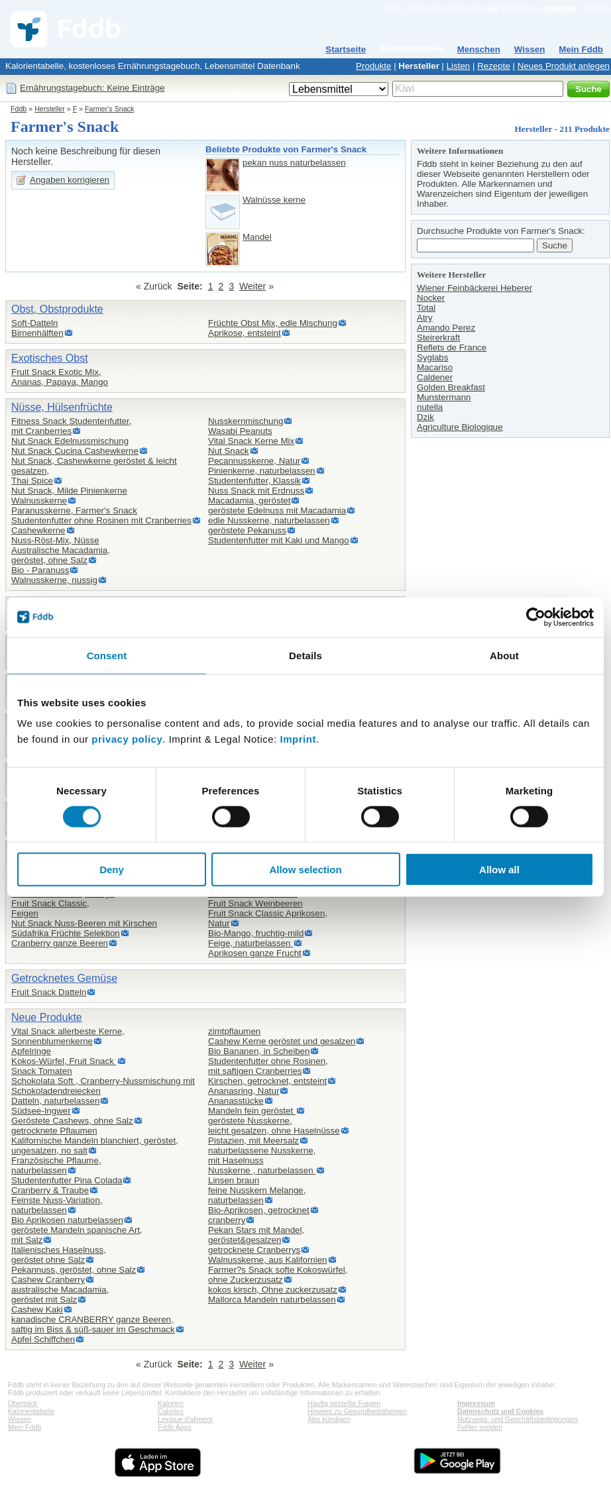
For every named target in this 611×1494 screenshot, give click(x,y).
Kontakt (487, 8)
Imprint (298, 739)
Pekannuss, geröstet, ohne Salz (73, 1270)
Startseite (345, 49)
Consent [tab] (107, 655)
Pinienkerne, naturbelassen (261, 471)
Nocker (431, 298)
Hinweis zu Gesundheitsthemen (357, 1411)
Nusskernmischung (245, 421)
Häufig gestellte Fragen (343, 1403)
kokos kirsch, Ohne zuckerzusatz (272, 1290)
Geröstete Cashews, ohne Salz (72, 1121)
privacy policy (126, 739)
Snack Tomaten (41, 1071)
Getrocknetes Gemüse (64, 978)
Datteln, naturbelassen (55, 1101)
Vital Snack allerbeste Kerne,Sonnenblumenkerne (68, 1036)
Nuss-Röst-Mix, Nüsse (55, 540)
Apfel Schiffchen (43, 1339)
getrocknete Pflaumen (54, 1131)
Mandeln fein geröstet (252, 1111)
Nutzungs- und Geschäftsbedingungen (517, 1419)
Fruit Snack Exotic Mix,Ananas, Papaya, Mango (59, 377)
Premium (520, 8)
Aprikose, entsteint (244, 333)
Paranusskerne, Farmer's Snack (74, 510)
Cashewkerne (38, 530)
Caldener (435, 377)
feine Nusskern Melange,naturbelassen (257, 1195)
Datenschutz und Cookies (500, 1411)
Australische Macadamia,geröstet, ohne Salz (60, 555)
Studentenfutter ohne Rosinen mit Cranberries (101, 520)
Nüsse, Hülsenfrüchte (62, 407)
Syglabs (432, 357)
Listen (459, 66)
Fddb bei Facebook (438, 8)
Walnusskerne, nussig (54, 580)
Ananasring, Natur (243, 1091)
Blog (393, 8)
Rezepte (493, 66)
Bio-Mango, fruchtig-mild (256, 933)
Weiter (252, 286)
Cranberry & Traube (50, 1190)
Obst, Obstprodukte (57, 309)
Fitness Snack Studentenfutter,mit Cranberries (71, 426)
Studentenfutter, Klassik (254, 481)
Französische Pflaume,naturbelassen (56, 1165)
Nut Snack (228, 451)
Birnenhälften (37, 333)
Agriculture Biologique (460, 427)
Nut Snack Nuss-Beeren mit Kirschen (84, 923)
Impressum (476, 1403)
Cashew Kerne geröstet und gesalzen (281, 1041)
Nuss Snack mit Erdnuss (256, 491)
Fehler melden (479, 1427)
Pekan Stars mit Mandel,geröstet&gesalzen (256, 1235)
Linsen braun (233, 1180)
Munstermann (444, 397)
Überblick (22, 1403)
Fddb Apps (175, 1427)
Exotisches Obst (49, 358)
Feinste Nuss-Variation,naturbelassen (57, 1205)
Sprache (596, 8)
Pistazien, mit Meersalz (253, 1141)
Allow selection (305, 869)
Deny (111, 869)
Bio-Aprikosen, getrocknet (258, 1210)
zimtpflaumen (234, 1031)
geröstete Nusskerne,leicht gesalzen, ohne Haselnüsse (274, 1126)
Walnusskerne (39, 501)
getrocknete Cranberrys (254, 1250)
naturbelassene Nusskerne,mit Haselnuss (261, 1155)
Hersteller (418, 66)
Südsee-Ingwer (41, 1111)
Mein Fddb (581, 49)
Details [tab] (305, 655)
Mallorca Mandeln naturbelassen (272, 1300)
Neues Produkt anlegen (564, 66)
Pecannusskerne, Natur (254, 461)
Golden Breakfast (451, 387)
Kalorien (171, 1403)
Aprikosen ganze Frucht (255, 953)
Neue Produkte (46, 1017)
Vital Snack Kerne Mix (251, 441)
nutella (430, 407)
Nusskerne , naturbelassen (261, 1170)
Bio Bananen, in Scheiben (258, 1051)
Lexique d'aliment (185, 1419)
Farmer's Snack (109, 109)
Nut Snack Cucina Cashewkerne (75, 451)
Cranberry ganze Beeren (59, 943)
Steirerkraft (438, 338)
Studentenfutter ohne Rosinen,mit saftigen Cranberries (268, 1066)
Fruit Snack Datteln (48, 992)
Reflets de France (451, 347)
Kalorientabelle (411, 48)
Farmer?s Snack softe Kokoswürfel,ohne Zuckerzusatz (277, 1275)
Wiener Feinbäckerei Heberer (474, 288)
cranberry (226, 1220)
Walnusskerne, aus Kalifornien (267, 1260)
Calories (171, 1411)
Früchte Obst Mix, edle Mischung (272, 323)
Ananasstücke (236, 1101)
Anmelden (559, 8)
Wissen (529, 49)
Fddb (19, 109)
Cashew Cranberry (48, 1280)
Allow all (499, 869)
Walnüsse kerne (274, 200)
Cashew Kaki (37, 1309)
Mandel (257, 237)
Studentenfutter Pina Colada (66, 1180)
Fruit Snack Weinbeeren (255, 903)
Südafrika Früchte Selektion (65, 933)
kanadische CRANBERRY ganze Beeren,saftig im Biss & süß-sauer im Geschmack (93, 1324)
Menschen (478, 49)
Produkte (373, 66)
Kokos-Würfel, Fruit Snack (64, 1061)
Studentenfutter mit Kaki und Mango (278, 540)
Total (426, 308)
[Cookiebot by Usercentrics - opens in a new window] (536, 617)
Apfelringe (31, 1051)
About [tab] (504, 655)
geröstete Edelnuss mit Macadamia (277, 510)
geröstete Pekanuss (247, 530)
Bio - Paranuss (40, 570)
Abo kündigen (329, 1419)
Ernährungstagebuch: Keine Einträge (92, 88)
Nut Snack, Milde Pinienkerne (69, 491)
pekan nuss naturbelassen (294, 163)
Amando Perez (446, 328)
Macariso (435, 367)
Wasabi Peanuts (240, 431)
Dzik (425, 417)
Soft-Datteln (34, 323)
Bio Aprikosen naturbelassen (67, 1220)
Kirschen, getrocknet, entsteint (267, 1081)
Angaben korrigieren (69, 180)
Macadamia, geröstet (249, 501)
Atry (425, 318)
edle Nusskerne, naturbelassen (269, 520)
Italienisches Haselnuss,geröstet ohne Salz (58, 1255)
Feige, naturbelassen (250, 943)
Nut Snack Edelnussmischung (70, 441)
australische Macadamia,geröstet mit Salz (60, 1295)
